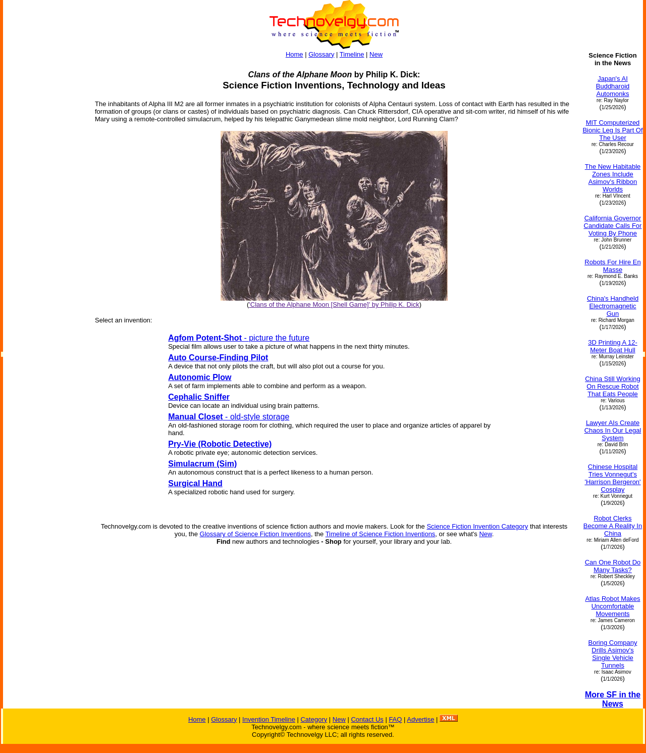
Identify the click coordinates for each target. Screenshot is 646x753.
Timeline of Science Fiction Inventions (381, 534)
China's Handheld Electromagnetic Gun (612, 306)
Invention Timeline (268, 719)
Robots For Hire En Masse (612, 265)
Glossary (321, 54)
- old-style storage (228, 416)
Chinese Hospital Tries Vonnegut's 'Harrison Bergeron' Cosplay (612, 478)
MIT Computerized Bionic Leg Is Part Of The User (612, 130)
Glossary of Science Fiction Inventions (255, 534)
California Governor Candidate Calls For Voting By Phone (613, 225)
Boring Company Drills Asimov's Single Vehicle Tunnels (612, 654)
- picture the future (238, 338)
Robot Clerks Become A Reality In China (612, 525)
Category (313, 719)
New (376, 54)
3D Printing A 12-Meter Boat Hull (612, 346)
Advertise (420, 719)
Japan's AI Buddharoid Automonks (613, 86)
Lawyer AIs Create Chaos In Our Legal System (612, 430)
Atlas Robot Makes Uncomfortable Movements (612, 606)
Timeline (352, 54)
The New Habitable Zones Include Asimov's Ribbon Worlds (613, 178)
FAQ (395, 719)
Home (294, 54)
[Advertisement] (44, 203)
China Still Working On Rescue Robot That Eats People (612, 386)
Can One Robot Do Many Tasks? (613, 566)
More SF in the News (612, 699)
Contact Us (367, 719)
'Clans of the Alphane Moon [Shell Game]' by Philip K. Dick (334, 304)
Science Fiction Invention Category (477, 526)
